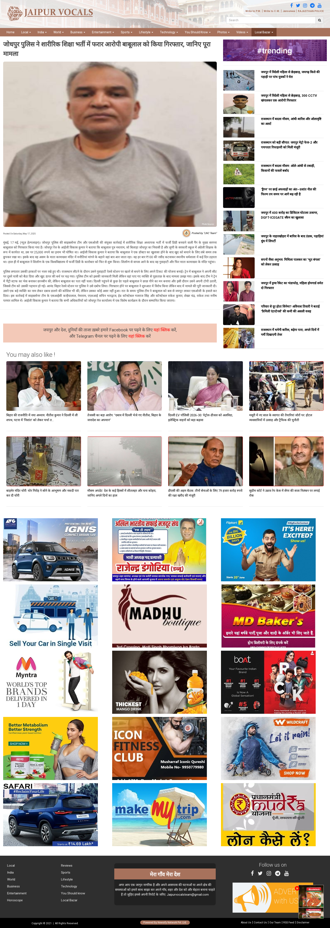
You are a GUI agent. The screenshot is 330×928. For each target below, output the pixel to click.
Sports (126, 32)
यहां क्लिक (162, 329)
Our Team (275, 922)
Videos (242, 32)
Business (78, 32)
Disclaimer (303, 922)
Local (26, 32)
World (58, 32)
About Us (246, 922)
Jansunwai (289, 11)
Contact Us (260, 922)
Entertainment (103, 32)
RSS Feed (288, 922)
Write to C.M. (272, 11)
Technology (169, 32)
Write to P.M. (253, 11)
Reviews (66, 865)
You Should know (72, 893)
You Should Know (198, 32)
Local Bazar (264, 32)
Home (11, 32)
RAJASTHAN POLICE (311, 11)
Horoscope (14, 900)
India (42, 32)
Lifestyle (146, 32)
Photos (223, 32)
